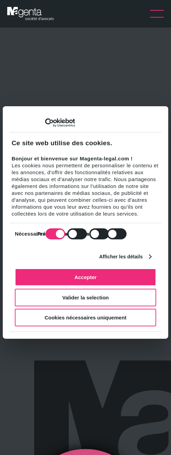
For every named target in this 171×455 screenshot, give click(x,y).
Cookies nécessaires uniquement (85, 317)
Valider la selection (85, 297)
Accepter (85, 277)
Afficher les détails (121, 256)
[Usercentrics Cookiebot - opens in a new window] (45, 122)
